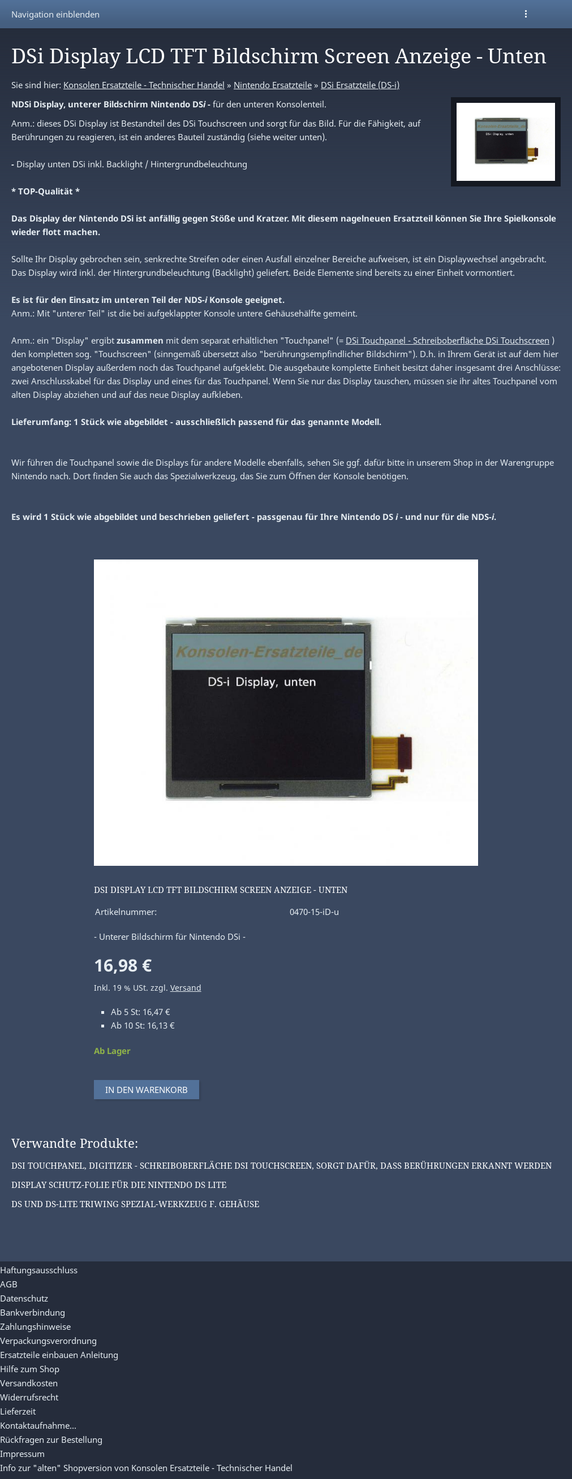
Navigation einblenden (55, 14)
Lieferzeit (18, 1411)
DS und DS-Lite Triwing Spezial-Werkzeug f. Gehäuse (135, 1203)
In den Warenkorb (146, 1089)
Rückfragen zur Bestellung (51, 1439)
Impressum (22, 1453)
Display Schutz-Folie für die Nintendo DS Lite (118, 1184)
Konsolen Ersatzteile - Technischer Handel (144, 84)
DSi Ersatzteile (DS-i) (360, 84)
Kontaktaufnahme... (38, 1425)
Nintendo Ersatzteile (273, 84)
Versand (185, 988)
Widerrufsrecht (29, 1397)
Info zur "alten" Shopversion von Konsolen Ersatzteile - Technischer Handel (146, 1467)
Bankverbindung (32, 1312)
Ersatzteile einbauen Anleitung (59, 1354)
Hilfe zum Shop (29, 1368)
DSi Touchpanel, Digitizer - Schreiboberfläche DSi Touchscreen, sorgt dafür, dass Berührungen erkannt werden (281, 1165)
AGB (9, 1284)
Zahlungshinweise (35, 1326)
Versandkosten (29, 1383)
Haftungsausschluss (39, 1270)
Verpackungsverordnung (48, 1340)
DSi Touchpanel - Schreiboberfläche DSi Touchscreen (447, 340)
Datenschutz (24, 1298)
